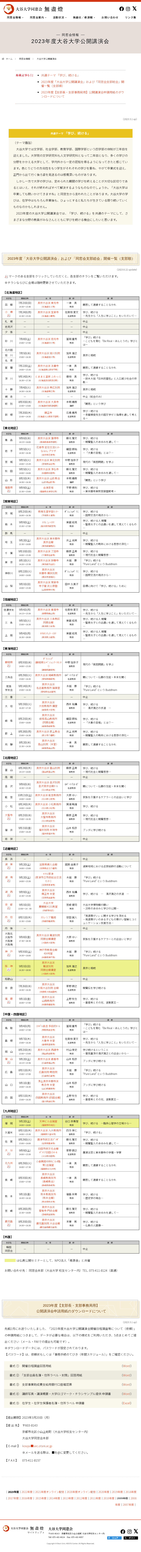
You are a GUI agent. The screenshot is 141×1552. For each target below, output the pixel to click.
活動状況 (60, 17)
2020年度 (103, 1492)
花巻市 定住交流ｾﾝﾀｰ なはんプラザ (48, 450)
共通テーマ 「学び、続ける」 (60, 75)
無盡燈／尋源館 (84, 17)
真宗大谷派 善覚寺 (48, 611)
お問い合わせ (110, 17)
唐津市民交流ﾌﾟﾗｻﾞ (48, 1141)
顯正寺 (48, 414)
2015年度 (40, 1498)
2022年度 (26, 1492)
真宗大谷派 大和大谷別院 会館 (48, 987)
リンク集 (130, 17)
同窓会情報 (15, 17)
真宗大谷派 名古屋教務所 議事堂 (48, 687)
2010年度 (108, 1498)
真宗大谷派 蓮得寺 (48, 439)
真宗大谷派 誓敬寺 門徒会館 (48, 1210)
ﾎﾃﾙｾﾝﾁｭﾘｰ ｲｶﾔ (48, 635)
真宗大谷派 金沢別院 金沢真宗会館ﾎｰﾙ (48, 785)
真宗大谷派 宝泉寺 (48, 313)
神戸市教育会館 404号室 (48, 953)
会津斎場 (48, 489)
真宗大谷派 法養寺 (48, 367)
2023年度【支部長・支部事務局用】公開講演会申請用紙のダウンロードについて (82, 94)
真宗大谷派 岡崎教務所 (48, 676)
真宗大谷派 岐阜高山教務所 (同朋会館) (48, 720)
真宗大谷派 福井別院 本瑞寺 (48, 829)
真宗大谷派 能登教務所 (48, 796)
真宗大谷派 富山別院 (48, 769)
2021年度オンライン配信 (49, 1492)
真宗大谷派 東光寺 (48, 304)
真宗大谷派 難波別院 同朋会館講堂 (48, 938)
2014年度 (54, 1498)
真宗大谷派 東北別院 (48, 461)
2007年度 (128, 1504)
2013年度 (68, 1498)
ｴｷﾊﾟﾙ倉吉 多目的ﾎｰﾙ (48, 1027)
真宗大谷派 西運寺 (48, 1051)
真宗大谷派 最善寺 (48, 1060)
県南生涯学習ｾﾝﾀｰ (48, 513)
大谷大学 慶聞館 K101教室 (48, 906)
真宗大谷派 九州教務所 (48, 1132)
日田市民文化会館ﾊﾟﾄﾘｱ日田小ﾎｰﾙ (48, 1152)
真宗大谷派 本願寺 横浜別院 (48, 573)
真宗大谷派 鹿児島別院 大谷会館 (48, 1223)
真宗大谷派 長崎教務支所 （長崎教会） (48, 1179)
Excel (126, 1403)
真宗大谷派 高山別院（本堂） (48, 744)
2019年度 (117, 1492)
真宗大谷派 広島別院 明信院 (48, 1071)
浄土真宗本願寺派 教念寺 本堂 (48, 1084)
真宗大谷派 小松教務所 (48, 805)
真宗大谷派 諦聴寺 (48, 562)
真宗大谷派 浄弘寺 (48, 470)
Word (126, 1366)
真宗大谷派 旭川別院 (48, 354)
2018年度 (130, 1492)
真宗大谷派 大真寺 (48, 403)
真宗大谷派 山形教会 (48, 480)
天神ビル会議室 (48, 1122)
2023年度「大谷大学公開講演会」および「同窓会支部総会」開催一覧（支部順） (82, 84)
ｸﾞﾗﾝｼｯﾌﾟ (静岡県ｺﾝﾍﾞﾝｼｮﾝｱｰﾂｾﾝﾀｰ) (48, 664)
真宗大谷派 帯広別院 (48, 389)
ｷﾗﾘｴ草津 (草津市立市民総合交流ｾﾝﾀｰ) (48, 879)
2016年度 (26, 1498)
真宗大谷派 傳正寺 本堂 (48, 893)
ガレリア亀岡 (48, 919)
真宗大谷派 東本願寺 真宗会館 (48, 542)
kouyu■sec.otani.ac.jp (37, 1446)
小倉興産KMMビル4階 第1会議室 (48, 1164)
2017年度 (13, 1498)
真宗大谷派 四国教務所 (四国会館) (48, 1097)
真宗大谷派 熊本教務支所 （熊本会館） (48, 1196)
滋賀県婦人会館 (48, 866)
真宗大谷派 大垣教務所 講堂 (48, 705)
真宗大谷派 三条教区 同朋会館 (48, 622)
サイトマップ (34, 1532)
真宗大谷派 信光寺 (48, 340)
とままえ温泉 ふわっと (48, 378)
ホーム (9, 59)
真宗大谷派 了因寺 (48, 552)
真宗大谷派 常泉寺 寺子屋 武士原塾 (48, 585)
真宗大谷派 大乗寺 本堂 (48, 1040)
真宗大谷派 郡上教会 (48, 733)
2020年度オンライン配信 (81, 1492)
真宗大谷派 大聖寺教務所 (48, 816)
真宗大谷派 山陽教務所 (48, 1000)
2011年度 (95, 1498)
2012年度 (81, 1498)
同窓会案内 (38, 17)
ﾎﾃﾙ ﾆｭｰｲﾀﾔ (48, 523)
